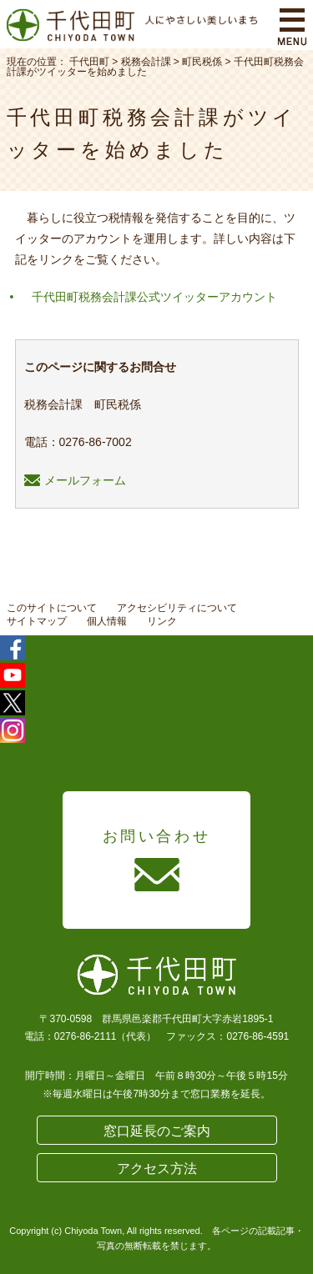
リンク (162, 621)
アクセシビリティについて (177, 608)
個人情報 (107, 621)
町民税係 (202, 62)
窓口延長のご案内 (156, 1131)
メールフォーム (75, 480)
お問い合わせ (157, 836)
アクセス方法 (157, 1168)
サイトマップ (37, 621)
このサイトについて (52, 608)
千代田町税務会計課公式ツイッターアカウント (154, 296)
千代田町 (89, 62)
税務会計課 (146, 62)
